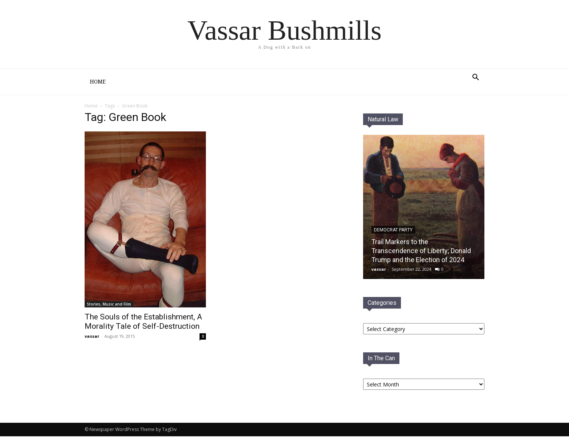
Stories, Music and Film (109, 304)
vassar (92, 337)
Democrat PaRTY (393, 230)
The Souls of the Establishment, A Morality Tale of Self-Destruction (143, 322)
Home (98, 82)
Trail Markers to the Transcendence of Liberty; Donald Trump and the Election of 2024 (421, 251)
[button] (475, 78)
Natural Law (383, 120)
